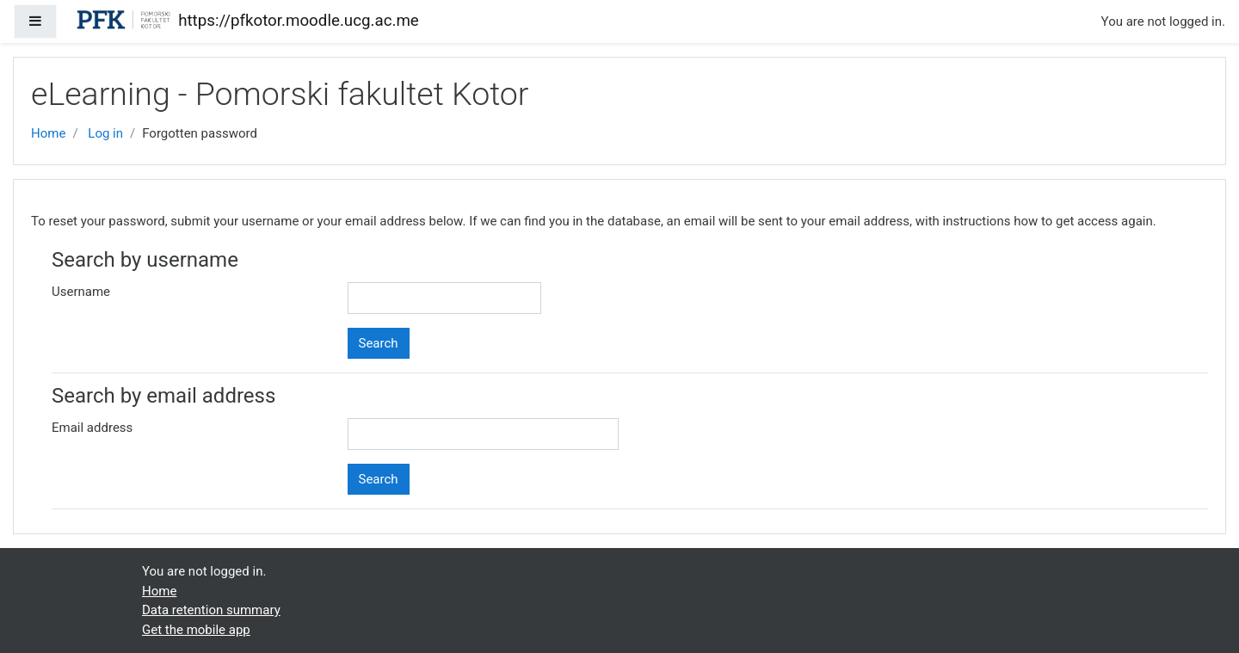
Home (48, 133)
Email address (92, 427)
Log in (105, 133)
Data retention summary (211, 610)
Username (81, 291)
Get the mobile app (196, 630)
